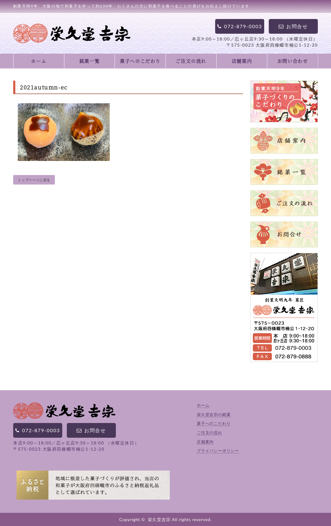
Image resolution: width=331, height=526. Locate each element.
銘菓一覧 (89, 61)
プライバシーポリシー (218, 450)
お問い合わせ (292, 61)
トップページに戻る (34, 180)
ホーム (38, 61)
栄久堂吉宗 (159, 519)
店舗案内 (242, 61)
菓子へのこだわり (140, 61)
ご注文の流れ (191, 61)
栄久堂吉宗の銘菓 (213, 414)
